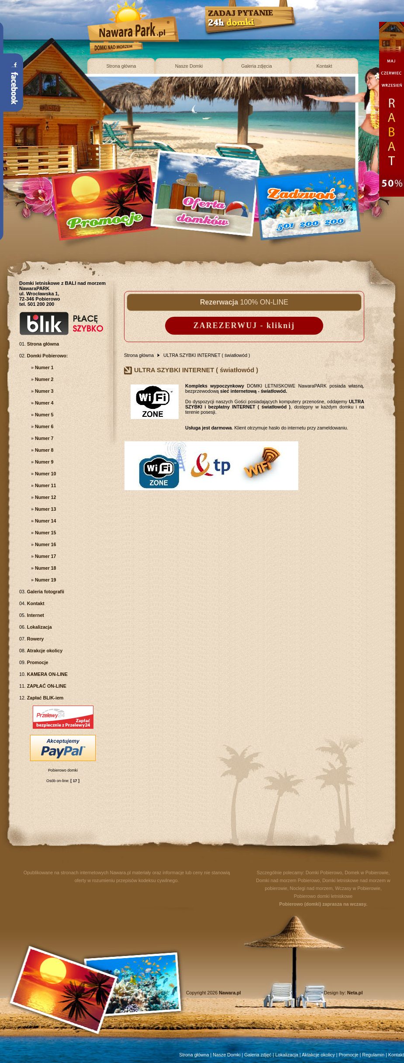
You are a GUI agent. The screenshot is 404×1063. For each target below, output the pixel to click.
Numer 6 (44, 426)
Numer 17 (45, 556)
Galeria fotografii (45, 591)
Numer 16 (45, 544)
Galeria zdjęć (257, 1054)
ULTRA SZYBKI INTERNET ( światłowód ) (206, 355)
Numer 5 (44, 414)
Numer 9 (44, 461)
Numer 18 (45, 568)
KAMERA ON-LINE (47, 674)
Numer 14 (45, 520)
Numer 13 (45, 509)
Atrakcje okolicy (44, 650)
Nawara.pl (120, 872)
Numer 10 (45, 473)
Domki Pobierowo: (47, 355)
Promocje (37, 662)
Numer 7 (44, 438)
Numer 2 (44, 379)
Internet (35, 615)
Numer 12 (45, 497)
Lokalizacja (39, 627)
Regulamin (373, 1054)
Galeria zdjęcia (256, 66)
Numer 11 (45, 485)
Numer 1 (44, 367)
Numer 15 (45, 532)
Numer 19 (45, 579)
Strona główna (121, 66)
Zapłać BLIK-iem (44, 697)
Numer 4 (44, 402)
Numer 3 (44, 391)
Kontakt (324, 66)
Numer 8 (44, 450)
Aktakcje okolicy (318, 1054)
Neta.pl (355, 992)
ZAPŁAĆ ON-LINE (46, 686)
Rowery (35, 638)
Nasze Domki (189, 66)
